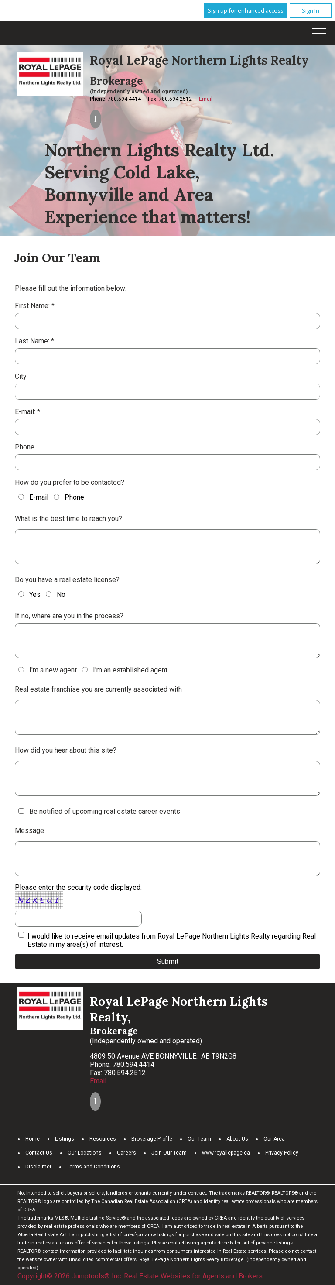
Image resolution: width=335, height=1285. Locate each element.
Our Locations (85, 1153)
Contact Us (38, 1153)
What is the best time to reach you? (68, 518)
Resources (102, 1139)
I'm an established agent (125, 670)
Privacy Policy (281, 1153)
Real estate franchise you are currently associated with (98, 689)
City (21, 376)
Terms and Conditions (93, 1167)
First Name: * (35, 306)
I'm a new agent (47, 670)
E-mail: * (27, 412)
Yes (29, 594)
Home (32, 1139)
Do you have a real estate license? (67, 580)
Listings (64, 1139)
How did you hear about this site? (65, 750)
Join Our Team (169, 1153)
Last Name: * (34, 341)
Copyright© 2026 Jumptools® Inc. (69, 1276)
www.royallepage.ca (226, 1153)
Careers (126, 1153)
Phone (24, 447)
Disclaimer (38, 1167)
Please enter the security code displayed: (78, 905)
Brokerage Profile (151, 1139)
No (55, 594)
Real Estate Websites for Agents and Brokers (193, 1276)
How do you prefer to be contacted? (69, 482)
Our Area (274, 1139)
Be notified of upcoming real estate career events (104, 811)
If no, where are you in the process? (69, 616)
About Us (237, 1139)
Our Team (199, 1139)
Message (29, 830)
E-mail (33, 497)
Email (205, 99)
